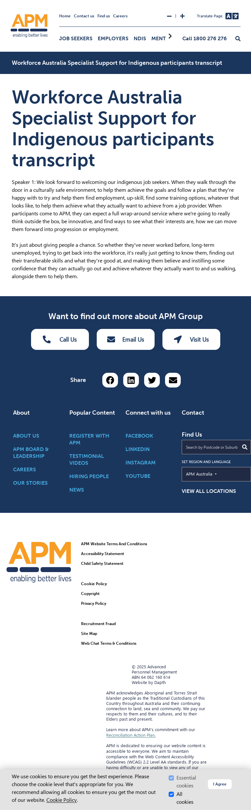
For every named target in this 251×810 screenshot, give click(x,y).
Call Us (60, 339)
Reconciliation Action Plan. (131, 735)
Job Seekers (75, 38)
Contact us (84, 16)
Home (65, 16)
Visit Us (191, 339)
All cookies (184, 798)
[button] (237, 38)
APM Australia (214, 474)
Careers (120, 16)
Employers (113, 38)
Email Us (125, 339)
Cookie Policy (61, 800)
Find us (103, 16)
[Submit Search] (244, 447)
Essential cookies (186, 782)
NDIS (140, 38)
